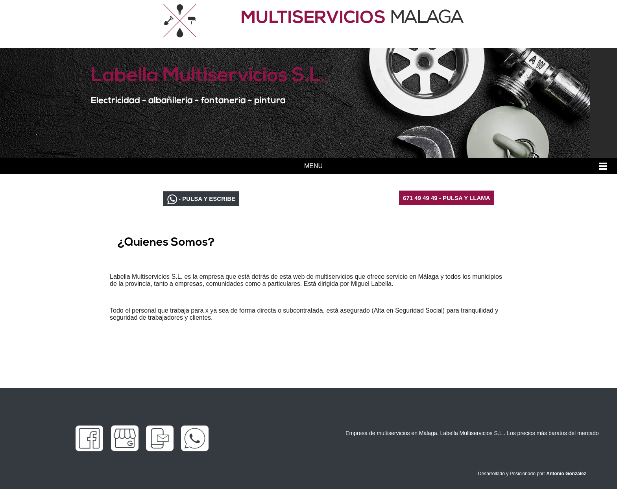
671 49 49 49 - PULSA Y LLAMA (446, 197)
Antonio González (566, 473)
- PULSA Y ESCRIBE (201, 199)
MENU (313, 166)
